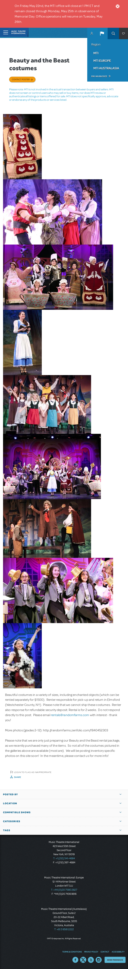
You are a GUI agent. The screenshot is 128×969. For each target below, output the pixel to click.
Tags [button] (6, 830)
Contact (104, 951)
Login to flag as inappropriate (33, 772)
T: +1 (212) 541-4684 (64, 858)
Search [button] (113, 33)
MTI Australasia (106, 68)
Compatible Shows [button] (17, 812)
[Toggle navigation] (4, 32)
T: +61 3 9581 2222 (64, 929)
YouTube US (91, 960)
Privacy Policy (91, 951)
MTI (95, 53)
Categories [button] (11, 821)
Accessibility (118, 951)
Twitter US (83, 960)
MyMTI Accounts (91, 33)
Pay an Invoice (99, 76)
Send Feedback (115, 960)
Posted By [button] (10, 794)
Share (17, 777)
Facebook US (75, 960)
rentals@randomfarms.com (70, 715)
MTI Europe (102, 61)
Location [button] (10, 803)
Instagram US (99, 960)
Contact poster (21, 79)
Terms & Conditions (72, 951)
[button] (102, 33)
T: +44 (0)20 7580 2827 (64, 889)
